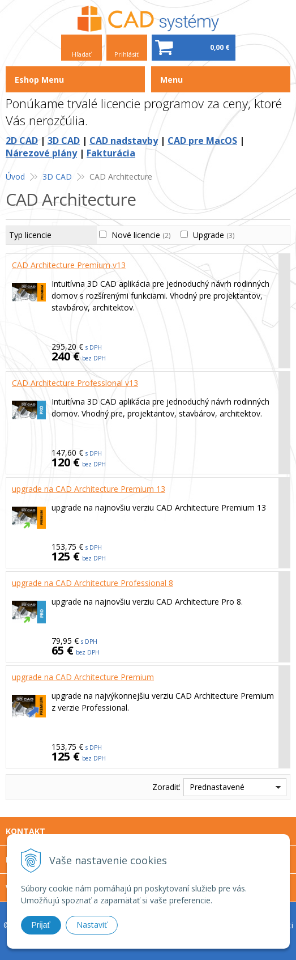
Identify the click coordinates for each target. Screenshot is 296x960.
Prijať (41, 924)
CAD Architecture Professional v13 (75, 382)
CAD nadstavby (123, 140)
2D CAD (22, 140)
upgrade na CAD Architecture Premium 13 (88, 488)
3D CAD (64, 140)
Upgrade (213, 235)
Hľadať (81, 54)
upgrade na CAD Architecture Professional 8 (92, 582)
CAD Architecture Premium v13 (69, 265)
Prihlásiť (126, 54)
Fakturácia (111, 153)
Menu (171, 79)
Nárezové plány (41, 153)
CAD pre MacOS (202, 140)
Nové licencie (140, 235)
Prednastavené (217, 786)
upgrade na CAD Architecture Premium (83, 677)
